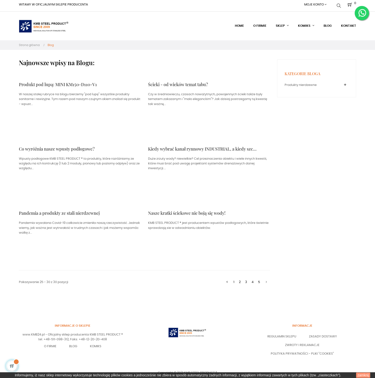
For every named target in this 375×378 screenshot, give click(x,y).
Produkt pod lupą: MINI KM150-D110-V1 (58, 82)
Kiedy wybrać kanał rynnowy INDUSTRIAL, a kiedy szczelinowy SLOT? (203, 147)
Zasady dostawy (323, 334)
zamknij (363, 375)
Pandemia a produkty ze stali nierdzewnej (59, 211)
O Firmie (50, 344)
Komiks (95, 344)
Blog (73, 344)
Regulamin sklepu (281, 334)
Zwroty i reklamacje (302, 343)
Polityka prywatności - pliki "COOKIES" (302, 351)
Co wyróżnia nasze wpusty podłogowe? (57, 147)
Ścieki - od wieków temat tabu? (178, 82)
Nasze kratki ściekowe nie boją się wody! (187, 211)
